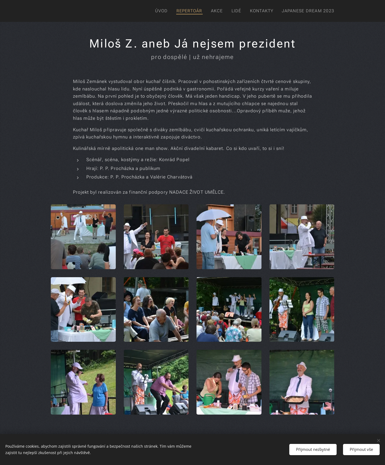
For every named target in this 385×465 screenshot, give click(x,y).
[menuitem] (162, 11)
